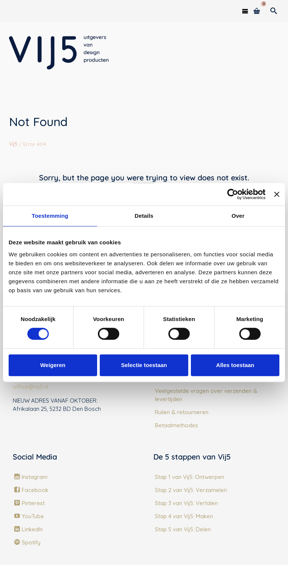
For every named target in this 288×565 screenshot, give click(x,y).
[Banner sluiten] (276, 194)
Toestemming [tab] (50, 216)
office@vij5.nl (30, 386)
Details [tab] (144, 216)
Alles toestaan (235, 365)
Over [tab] (237, 216)
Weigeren (52, 365)
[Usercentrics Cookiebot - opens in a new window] (233, 194)
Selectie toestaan (144, 365)
